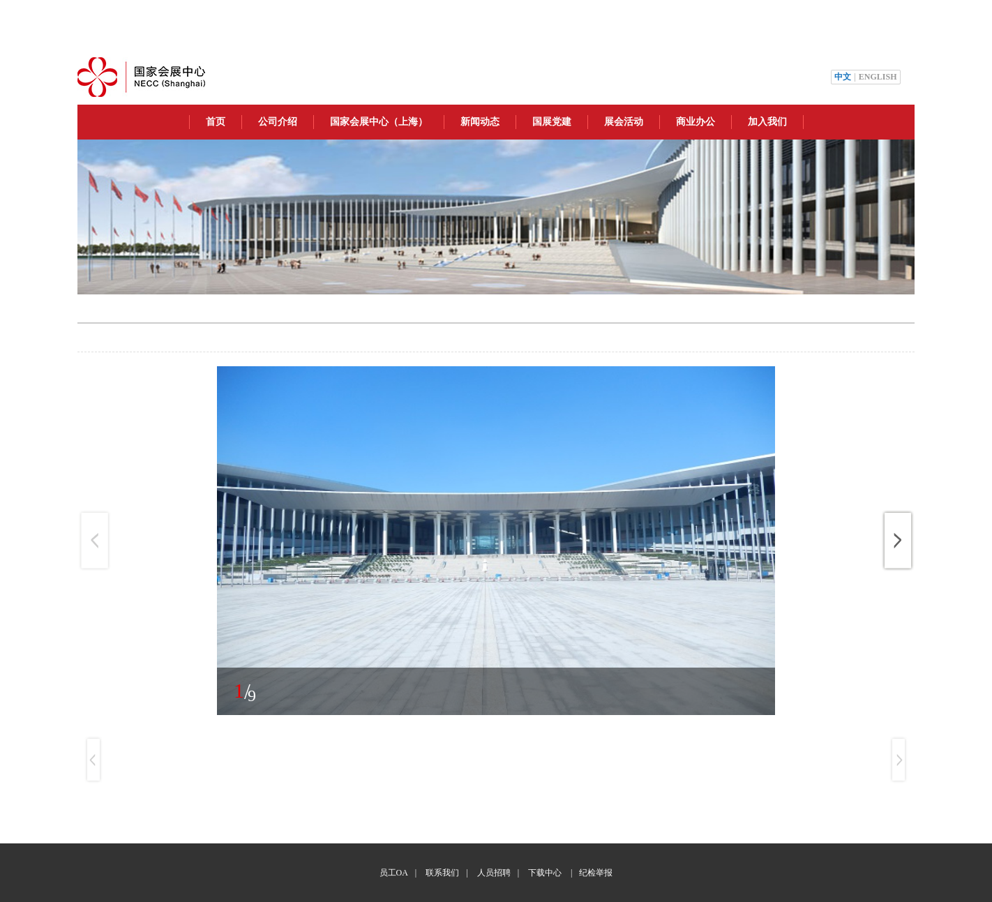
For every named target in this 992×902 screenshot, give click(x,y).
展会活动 (623, 121)
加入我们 (767, 121)
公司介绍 (277, 121)
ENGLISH (878, 77)
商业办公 (695, 121)
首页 (215, 121)
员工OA (393, 873)
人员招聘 (494, 873)
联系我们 (442, 873)
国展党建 (551, 121)
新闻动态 (479, 121)
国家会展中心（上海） (379, 121)
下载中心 (545, 873)
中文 (842, 77)
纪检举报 (596, 873)
